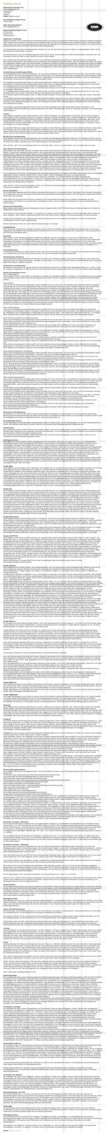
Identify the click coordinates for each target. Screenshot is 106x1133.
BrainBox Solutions (15, 1130)
